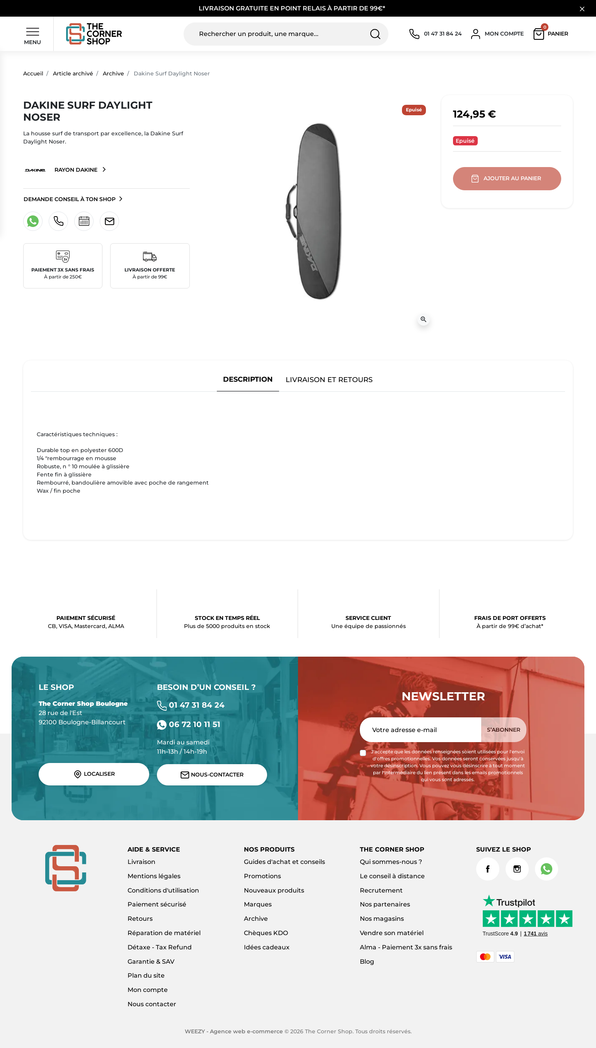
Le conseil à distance (392, 876)
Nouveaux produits (274, 890)
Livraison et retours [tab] (329, 380)
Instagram (517, 869)
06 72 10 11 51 (188, 724)
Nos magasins (382, 918)
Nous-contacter (212, 774)
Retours (140, 918)
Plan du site (146, 975)
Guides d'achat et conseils (284, 861)
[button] (552, 34)
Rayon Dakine (61, 170)
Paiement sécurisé (157, 904)
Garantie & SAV (151, 961)
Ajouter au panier (507, 179)
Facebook (487, 869)
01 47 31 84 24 (191, 705)
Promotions (262, 876)
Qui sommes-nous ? (391, 861)
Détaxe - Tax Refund (160, 947)
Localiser (94, 774)
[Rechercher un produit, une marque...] (286, 34)
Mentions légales (154, 876)
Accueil (33, 73)
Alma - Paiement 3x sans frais (406, 947)
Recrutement (381, 890)
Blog (367, 961)
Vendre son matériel (392, 933)
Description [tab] (248, 379)
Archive (113, 73)
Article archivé (73, 73)
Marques (258, 904)
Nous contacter (152, 1004)
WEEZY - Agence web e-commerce (234, 1031)
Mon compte (148, 989)
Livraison (141, 861)
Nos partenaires (385, 904)
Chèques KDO (266, 933)
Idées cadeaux (266, 947)
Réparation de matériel (164, 933)
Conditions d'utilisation (163, 890)
